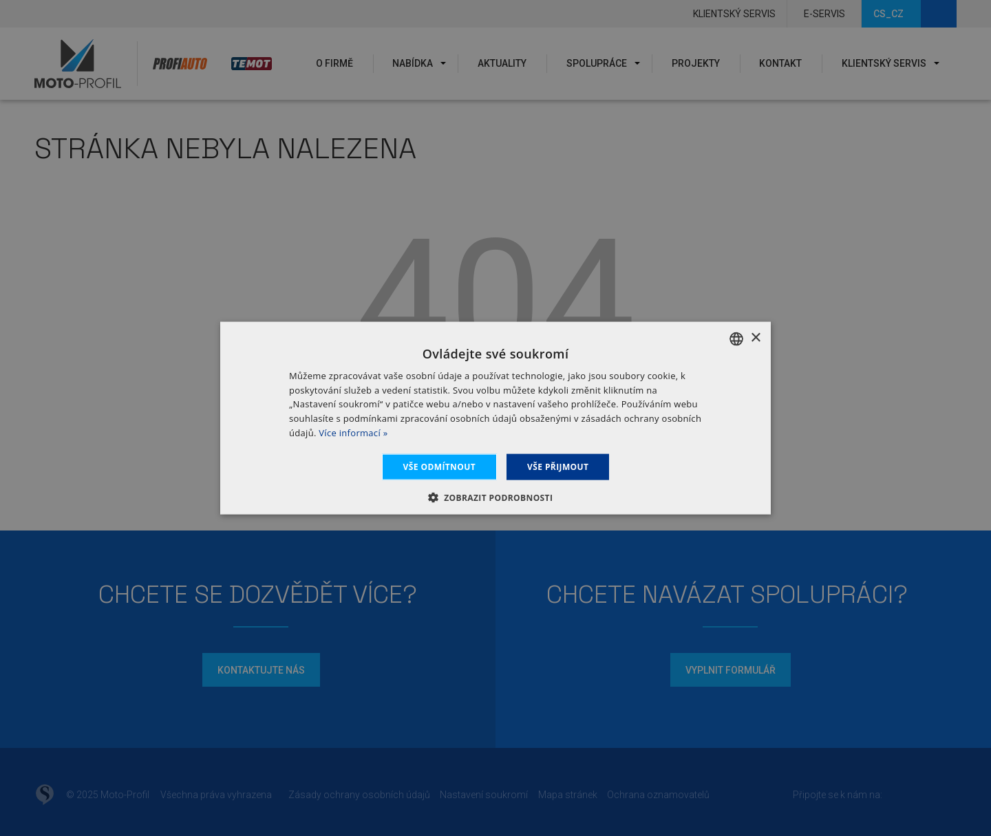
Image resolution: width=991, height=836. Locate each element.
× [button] (755, 338)
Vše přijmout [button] (557, 466)
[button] (495, 497)
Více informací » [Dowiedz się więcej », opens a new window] (353, 433)
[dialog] (495, 418)
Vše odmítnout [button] (439, 466)
